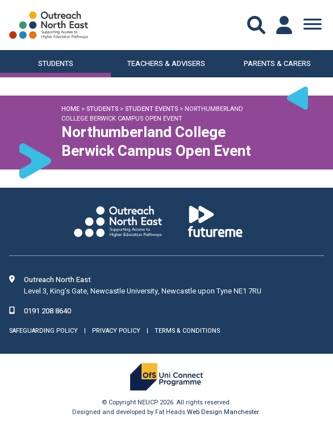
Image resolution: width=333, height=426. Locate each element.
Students (102, 109)
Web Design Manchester (223, 412)
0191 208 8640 (47, 310)
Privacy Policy (116, 331)
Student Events (151, 109)
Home (70, 109)
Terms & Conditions (187, 331)
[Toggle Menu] (312, 25)
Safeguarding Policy (43, 331)
